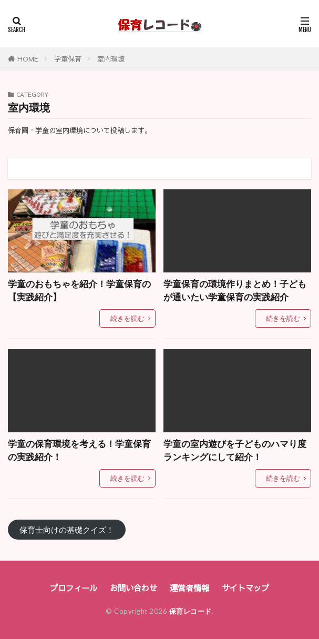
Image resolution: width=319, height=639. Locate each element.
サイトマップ (245, 587)
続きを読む (127, 318)
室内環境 (111, 59)
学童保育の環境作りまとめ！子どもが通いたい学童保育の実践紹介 (234, 290)
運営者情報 (189, 587)
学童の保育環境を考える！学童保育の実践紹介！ (79, 450)
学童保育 (67, 59)
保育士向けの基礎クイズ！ (66, 529)
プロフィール (73, 587)
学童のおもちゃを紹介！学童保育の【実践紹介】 (79, 290)
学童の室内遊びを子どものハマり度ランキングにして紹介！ (234, 450)
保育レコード (190, 611)
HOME (27, 59)
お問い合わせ (133, 587)
